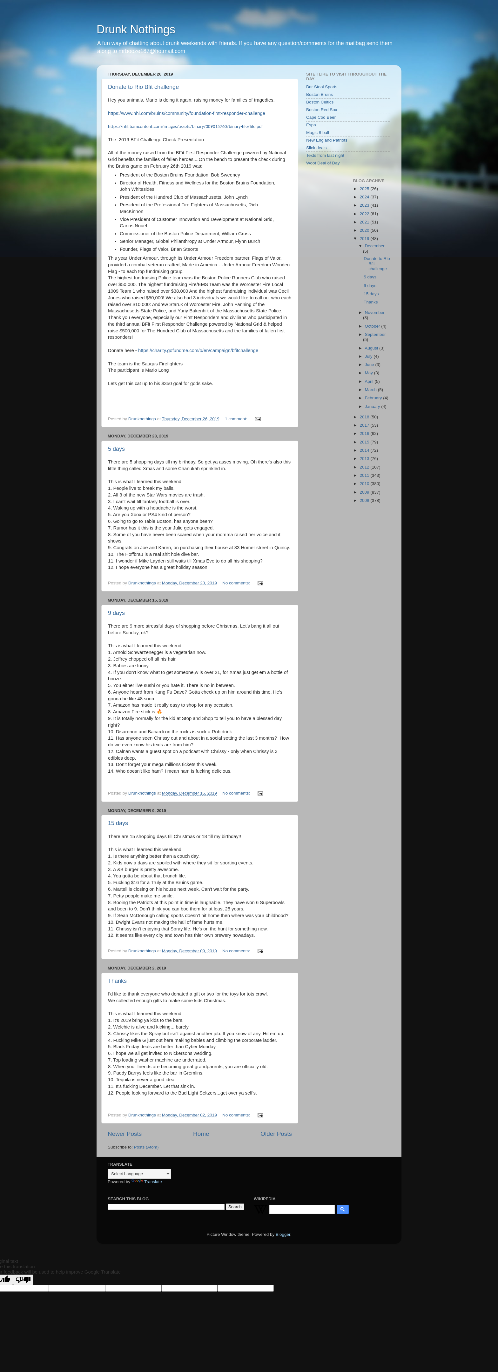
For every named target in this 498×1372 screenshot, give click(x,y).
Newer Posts (125, 1133)
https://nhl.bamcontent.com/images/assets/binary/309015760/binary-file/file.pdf (185, 126)
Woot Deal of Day (323, 163)
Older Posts (276, 1133)
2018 (365, 417)
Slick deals (316, 147)
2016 (365, 433)
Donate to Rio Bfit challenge (143, 87)
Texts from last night (325, 155)
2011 (365, 475)
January (373, 406)
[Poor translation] (23, 1280)
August (372, 348)
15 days (118, 823)
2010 (365, 483)
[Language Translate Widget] (139, 1174)
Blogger (283, 1234)
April (370, 381)
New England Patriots (326, 140)
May (369, 372)
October (373, 326)
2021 (365, 222)
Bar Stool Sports (321, 86)
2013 (365, 458)
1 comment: (236, 418)
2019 (365, 238)
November (375, 312)
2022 (365, 213)
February (374, 398)
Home (201, 1133)
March (371, 389)
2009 (365, 492)
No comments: (236, 583)
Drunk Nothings (136, 29)
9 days (116, 613)
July (369, 356)
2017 (365, 425)
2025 (365, 188)
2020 (365, 230)
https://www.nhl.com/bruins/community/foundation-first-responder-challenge (186, 113)
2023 (365, 205)
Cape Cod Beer (321, 117)
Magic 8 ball (317, 132)
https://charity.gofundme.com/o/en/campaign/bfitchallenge (198, 350)
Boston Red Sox (321, 109)
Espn (311, 125)
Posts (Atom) (146, 1147)
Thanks (117, 981)
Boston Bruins (319, 94)
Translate (146, 1181)
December (375, 245)
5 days (116, 449)
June (370, 364)
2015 (365, 442)
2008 (365, 500)
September (375, 334)
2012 (365, 467)
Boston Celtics (319, 102)
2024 (365, 197)
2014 (365, 450)
